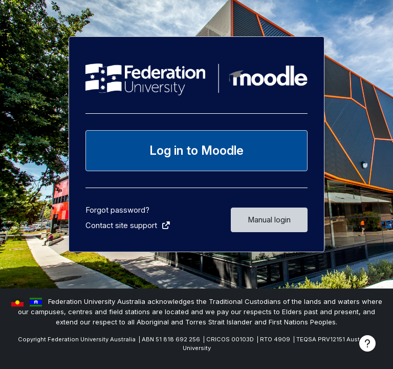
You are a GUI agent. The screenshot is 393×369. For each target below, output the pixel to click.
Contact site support (128, 225)
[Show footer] (367, 343)
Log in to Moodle (196, 150)
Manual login (269, 219)
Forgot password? (117, 210)
